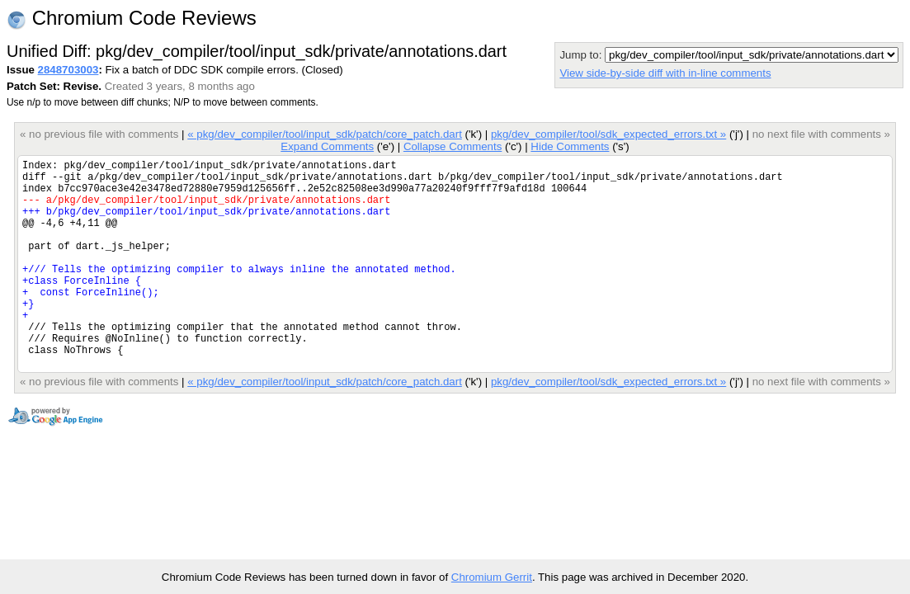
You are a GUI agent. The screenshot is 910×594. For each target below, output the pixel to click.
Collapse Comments (452, 146)
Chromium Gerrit (491, 577)
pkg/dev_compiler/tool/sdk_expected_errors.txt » (608, 134)
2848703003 (68, 70)
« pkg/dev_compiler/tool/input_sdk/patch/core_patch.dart (324, 134)
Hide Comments (569, 146)
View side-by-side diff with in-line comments (665, 73)
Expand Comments (327, 146)
